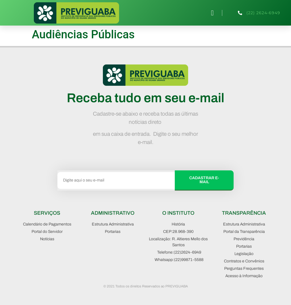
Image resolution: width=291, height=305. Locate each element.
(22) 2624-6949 (263, 12)
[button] (212, 12)
